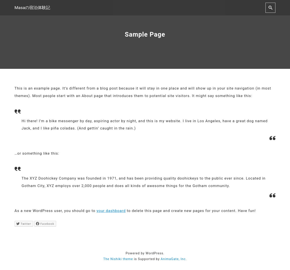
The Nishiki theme (118, 259)
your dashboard (111, 210)
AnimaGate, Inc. (174, 259)
